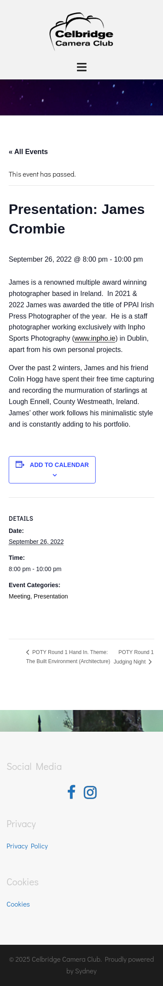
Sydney (86, 970)
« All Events (28, 151)
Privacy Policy (27, 845)
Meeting (19, 596)
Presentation (51, 596)
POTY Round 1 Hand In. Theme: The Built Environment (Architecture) (68, 656)
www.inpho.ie (94, 338)
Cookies (18, 903)
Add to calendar (59, 464)
